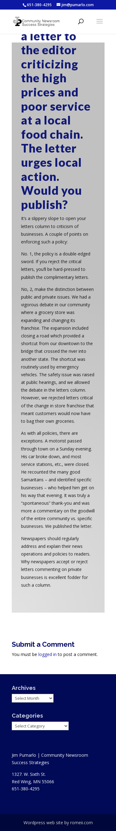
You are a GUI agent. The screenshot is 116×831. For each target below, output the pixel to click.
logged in (47, 654)
